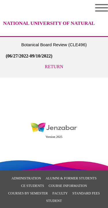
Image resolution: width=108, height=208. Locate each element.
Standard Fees (86, 193)
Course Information (68, 186)
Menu (101, 7)
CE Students (32, 186)
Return (54, 66)
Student (54, 201)
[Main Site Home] (49, 19)
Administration (26, 178)
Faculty (60, 193)
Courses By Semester (28, 193)
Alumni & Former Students (71, 178)
